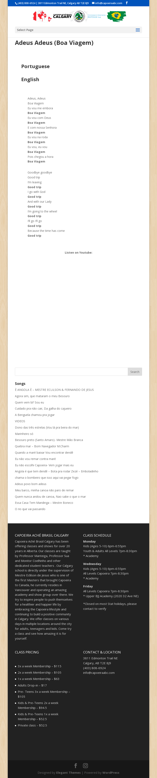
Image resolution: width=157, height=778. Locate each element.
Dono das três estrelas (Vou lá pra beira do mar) (47, 427)
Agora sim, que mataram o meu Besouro (42, 396)
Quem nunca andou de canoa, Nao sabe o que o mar (50, 496)
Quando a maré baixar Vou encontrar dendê (44, 452)
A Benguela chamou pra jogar (35, 415)
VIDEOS (20, 421)
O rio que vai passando (30, 509)
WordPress (110, 772)
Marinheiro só (24, 434)
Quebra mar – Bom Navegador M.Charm (42, 446)
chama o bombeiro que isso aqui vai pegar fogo (46, 478)
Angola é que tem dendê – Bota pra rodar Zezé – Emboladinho (56, 471)
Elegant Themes (68, 772)
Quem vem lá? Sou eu (29, 402)
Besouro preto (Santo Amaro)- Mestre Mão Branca (49, 440)
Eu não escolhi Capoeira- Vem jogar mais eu (44, 465)
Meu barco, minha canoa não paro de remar (44, 490)
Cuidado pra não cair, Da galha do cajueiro (43, 408)
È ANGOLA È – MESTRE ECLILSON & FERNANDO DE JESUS (54, 390)
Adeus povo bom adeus (30, 484)
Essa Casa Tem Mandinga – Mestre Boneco (44, 503)
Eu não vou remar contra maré (35, 459)
